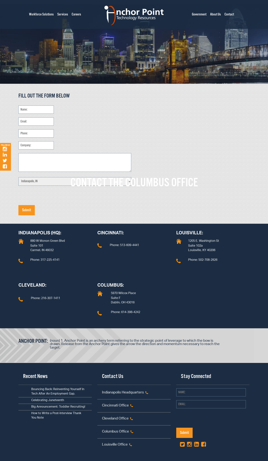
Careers (76, 14)
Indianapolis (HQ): (39, 233)
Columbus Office (115, 432)
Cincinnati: (110, 233)
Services (62, 14)
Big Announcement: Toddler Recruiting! (58, 407)
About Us (215, 14)
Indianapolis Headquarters (123, 392)
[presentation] (46, 198)
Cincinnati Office (115, 405)
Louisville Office (115, 445)
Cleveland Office (115, 418)
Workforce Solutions (41, 14)
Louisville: (189, 233)
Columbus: (110, 285)
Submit (26, 210)
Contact (229, 14)
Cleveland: (32, 285)
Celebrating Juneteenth (47, 400)
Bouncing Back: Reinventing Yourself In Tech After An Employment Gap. (57, 391)
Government (199, 14)
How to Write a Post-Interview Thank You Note (56, 415)
